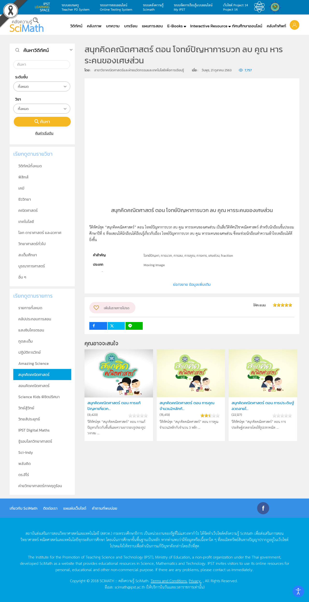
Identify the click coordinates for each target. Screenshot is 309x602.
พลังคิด (24, 463)
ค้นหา (42, 121)
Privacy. (195, 580)
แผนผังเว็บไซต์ (74, 508)
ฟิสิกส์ (23, 177)
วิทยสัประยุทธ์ (29, 419)
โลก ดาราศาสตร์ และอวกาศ (39, 232)
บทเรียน (130, 26)
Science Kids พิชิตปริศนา (39, 397)
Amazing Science (33, 363)
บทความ (112, 26)
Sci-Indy (25, 452)
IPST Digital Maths (33, 430)
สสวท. (260, 7)
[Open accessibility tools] (298, 591)
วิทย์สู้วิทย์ (26, 408)
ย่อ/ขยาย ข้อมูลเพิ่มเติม (192, 284)
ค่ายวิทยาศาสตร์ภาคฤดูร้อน (40, 486)
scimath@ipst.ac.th (130, 587)
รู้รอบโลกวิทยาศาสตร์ (35, 441)
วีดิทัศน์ (76, 26)
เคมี (21, 188)
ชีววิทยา (24, 199)
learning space (43, 7)
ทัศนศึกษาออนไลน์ (247, 26)
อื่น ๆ (22, 277)
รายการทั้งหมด (30, 308)
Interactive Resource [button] (208, 26)
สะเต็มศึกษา (27, 255)
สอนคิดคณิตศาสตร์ (33, 386)
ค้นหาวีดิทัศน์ (36, 50)
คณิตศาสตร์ (28, 210)
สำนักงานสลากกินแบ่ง (276, 7)
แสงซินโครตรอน (31, 330)
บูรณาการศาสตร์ (31, 266)
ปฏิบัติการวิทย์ (29, 352)
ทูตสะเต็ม (25, 341)
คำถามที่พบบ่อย (104, 508)
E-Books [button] (175, 26)
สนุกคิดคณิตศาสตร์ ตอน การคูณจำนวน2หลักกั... (187, 405)
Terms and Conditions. (169, 580)
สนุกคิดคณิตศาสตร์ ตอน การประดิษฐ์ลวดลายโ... (263, 405)
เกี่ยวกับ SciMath (23, 508)
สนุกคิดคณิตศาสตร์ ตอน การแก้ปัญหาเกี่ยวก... (113, 405)
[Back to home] (26, 24)
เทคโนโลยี (26, 221)
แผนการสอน (152, 26)
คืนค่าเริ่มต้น (42, 133)
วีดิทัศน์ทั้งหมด (30, 166)
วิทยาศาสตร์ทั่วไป (32, 244)
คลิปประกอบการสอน (34, 319)
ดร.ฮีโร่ (23, 474)
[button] (294, 25)
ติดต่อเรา (50, 508)
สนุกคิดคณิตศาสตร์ (33, 374)
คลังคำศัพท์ (276, 26)
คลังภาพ (94, 26)
